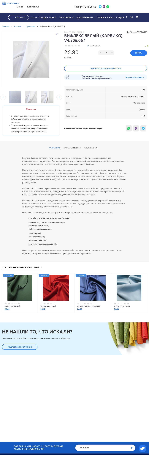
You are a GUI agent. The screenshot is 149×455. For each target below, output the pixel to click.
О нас (60, 6)
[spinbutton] (104, 52)
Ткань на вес (104, 17)
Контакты (73, 6)
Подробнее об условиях (20, 346)
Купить (137, 52)
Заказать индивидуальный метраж (105, 68)
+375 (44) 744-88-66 (105, 6)
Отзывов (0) (90, 147)
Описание (54, 147)
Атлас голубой (122, 306)
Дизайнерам (85, 17)
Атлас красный (48, 306)
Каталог (20, 17)
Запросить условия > (134, 77)
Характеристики (72, 147)
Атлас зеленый (12, 306)
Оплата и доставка (43, 17)
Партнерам (66, 17)
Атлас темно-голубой (88, 306)
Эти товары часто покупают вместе (22, 267)
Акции (120, 17)
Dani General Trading (74, 31)
